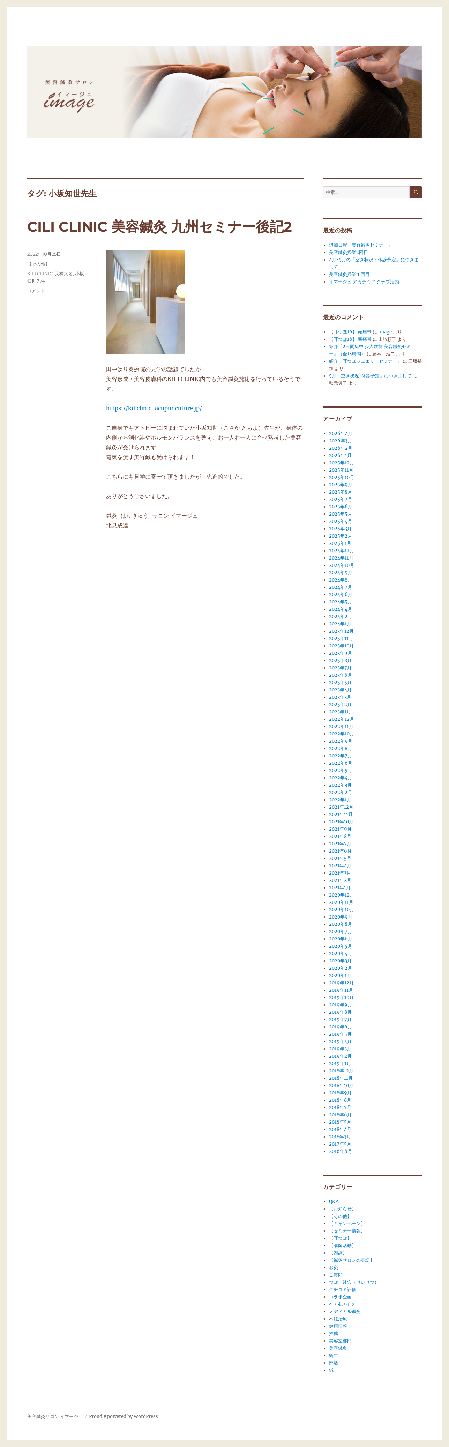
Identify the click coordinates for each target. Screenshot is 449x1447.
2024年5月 (340, 602)
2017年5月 (340, 1144)
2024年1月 (340, 624)
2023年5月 (340, 682)
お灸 (333, 1267)
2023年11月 (341, 639)
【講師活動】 (342, 1246)
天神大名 (64, 273)
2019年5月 (340, 1034)
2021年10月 (341, 822)
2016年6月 (340, 1151)
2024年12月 (341, 551)
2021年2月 (340, 880)
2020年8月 (340, 924)
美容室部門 (340, 1341)
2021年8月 (340, 836)
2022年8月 (340, 748)
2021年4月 (340, 866)
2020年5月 (340, 946)
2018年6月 (340, 1115)
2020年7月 (340, 932)
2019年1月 (340, 1063)
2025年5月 (340, 514)
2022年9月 (340, 741)
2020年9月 (340, 917)
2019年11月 (341, 990)
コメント (36, 290)
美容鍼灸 (338, 1348)
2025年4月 (340, 521)
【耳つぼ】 (340, 1238)
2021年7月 (340, 844)
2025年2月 (340, 536)
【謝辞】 (338, 1253)
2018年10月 (341, 1085)
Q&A (334, 1202)
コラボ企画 (340, 1297)
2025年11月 (341, 470)
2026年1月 (340, 455)
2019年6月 (340, 1027)
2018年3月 (340, 1137)
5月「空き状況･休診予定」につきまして (370, 376)
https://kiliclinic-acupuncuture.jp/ (154, 408)
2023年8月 (340, 660)
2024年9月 (340, 573)
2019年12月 (341, 983)
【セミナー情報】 (347, 1231)
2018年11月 (341, 1078)
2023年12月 (341, 631)
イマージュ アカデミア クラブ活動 (364, 282)
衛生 (333, 1355)
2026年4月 (340, 433)
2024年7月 (340, 587)
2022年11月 (341, 726)
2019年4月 (340, 1041)
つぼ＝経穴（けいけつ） (354, 1282)
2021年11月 (341, 814)
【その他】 (38, 264)
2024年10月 (341, 565)
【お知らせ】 (342, 1209)
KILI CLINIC (40, 273)
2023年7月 (340, 668)
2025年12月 (341, 463)
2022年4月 (340, 778)
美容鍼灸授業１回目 (349, 274)
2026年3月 (340, 441)
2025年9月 (340, 485)
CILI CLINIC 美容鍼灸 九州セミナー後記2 (159, 226)
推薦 (333, 1333)
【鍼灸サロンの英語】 (351, 1260)
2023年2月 (340, 704)
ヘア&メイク (342, 1304)
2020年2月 (340, 968)
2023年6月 (340, 675)
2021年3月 (340, 873)
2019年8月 (340, 1012)
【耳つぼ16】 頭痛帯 (350, 332)
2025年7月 (340, 499)
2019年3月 (340, 1049)
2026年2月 (340, 448)
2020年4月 (340, 954)
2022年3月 (340, 785)
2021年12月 (341, 807)
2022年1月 (340, 800)
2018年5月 (340, 1122)
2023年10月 (341, 646)
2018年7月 (340, 1107)
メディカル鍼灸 (345, 1311)
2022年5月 (340, 770)
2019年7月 (340, 1019)
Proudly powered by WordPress (123, 1416)
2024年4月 (340, 609)
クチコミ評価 (342, 1289)
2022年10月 (341, 734)
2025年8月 (340, 492)
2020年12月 (341, 895)
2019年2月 (340, 1056)
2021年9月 (340, 829)
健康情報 (338, 1326)
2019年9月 (340, 1005)
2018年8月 (340, 1100)
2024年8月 (340, 580)
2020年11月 (341, 902)
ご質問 (336, 1275)
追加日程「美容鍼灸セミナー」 (360, 245)
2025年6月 (340, 507)
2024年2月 (340, 617)
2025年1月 (340, 543)
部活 (333, 1363)
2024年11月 (341, 558)
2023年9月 (340, 653)
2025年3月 (340, 529)
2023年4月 (340, 690)
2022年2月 (340, 792)
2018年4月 (340, 1129)
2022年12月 (341, 719)
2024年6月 (340, 595)
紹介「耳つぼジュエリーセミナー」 (365, 361)
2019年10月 (341, 997)
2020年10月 (341, 910)
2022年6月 (340, 763)
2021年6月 (340, 851)
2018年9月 (340, 1093)
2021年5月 (340, 858)
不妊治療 (338, 1319)
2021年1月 (340, 888)
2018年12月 (341, 1071)
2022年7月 (340, 756)
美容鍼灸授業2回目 (348, 252)
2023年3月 (340, 697)
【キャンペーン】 (347, 1224)
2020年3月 (340, 961)
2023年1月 (340, 712)
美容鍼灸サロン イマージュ (55, 1416)
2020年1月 (340, 976)
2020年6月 (340, 939)
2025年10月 (341, 477)
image (385, 332)
